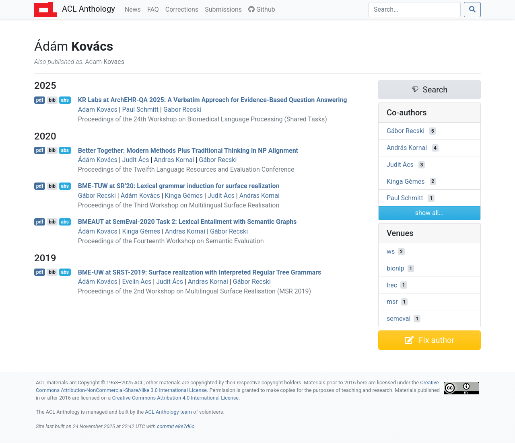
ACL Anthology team (168, 412)
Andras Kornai (174, 160)
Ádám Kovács (97, 160)
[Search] (415, 9)
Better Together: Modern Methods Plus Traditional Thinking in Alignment (188, 150)
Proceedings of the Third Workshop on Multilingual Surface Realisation (178, 205)
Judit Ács (135, 160)
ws (391, 251)
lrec (392, 285)
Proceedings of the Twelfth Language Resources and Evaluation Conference (186, 169)
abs (64, 100)
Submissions (225, 8)
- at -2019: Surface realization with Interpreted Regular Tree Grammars (199, 272)
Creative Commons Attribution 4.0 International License (175, 398)
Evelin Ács (137, 281)
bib (52, 100)
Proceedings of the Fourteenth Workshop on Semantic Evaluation (171, 241)
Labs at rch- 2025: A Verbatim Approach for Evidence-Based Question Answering (212, 100)
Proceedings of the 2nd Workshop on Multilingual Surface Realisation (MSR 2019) (194, 291)
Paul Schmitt (140, 109)
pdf (39, 100)
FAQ (154, 8)
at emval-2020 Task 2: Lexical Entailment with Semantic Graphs (187, 222)
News (134, 8)
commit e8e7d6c (175, 426)
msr (392, 302)
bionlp (395, 268)
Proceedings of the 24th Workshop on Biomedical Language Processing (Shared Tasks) (202, 119)
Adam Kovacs (97, 109)
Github (261, 9)
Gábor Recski (218, 160)
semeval (398, 318)
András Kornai (407, 148)
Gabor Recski (182, 109)
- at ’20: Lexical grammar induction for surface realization (179, 186)
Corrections (183, 8)
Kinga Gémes (184, 195)
